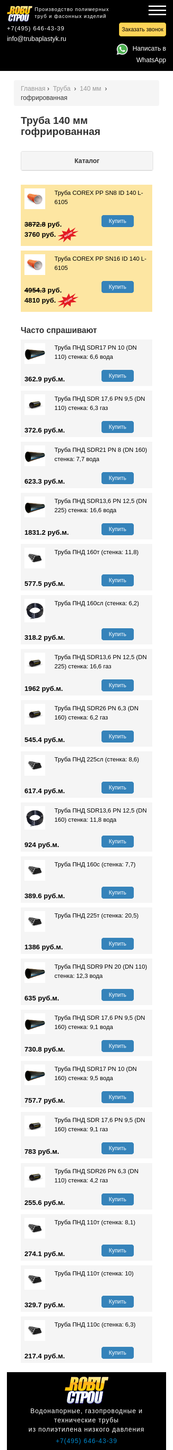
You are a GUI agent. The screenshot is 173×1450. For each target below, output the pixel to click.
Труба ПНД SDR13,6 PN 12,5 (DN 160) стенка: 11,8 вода (85, 815)
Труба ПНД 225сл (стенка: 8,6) (81, 759)
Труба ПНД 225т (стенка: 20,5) (81, 915)
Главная (33, 88)
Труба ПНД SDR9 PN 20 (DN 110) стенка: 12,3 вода (85, 971)
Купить (117, 221)
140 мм (91, 88)
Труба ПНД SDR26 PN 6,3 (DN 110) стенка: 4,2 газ (81, 1176)
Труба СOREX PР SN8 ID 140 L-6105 (83, 197)
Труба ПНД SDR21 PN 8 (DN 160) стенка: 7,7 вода (85, 454)
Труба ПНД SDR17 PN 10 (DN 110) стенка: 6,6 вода (80, 352)
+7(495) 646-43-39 (36, 28)
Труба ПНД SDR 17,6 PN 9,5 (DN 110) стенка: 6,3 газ (84, 403)
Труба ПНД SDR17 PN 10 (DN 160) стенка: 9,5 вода (80, 1073)
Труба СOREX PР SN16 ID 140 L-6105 (85, 263)
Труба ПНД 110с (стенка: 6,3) (80, 1324)
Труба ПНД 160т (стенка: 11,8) (81, 552)
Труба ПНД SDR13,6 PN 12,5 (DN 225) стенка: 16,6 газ (85, 662)
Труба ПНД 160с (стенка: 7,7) (80, 864)
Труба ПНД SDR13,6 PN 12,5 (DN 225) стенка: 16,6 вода (85, 506)
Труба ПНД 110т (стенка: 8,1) (79, 1222)
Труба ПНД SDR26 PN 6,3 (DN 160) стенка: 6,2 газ (81, 713)
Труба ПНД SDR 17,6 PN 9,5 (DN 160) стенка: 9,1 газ (84, 1125)
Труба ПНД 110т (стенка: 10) (79, 1273)
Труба (62, 88)
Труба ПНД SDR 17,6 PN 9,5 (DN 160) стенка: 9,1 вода (84, 1022)
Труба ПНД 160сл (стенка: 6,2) (81, 603)
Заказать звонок (142, 29)
